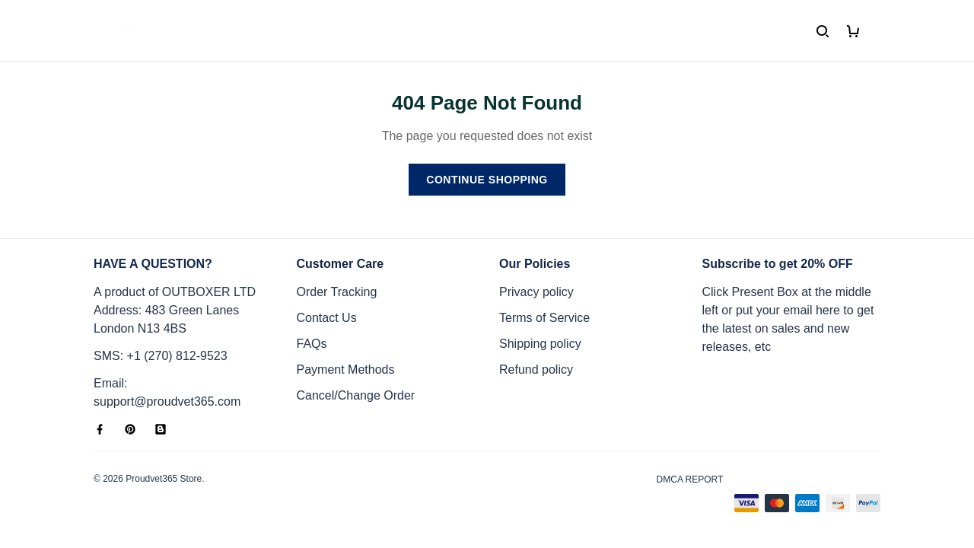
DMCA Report (690, 479)
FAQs (312, 343)
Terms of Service (544, 317)
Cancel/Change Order (356, 395)
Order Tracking (337, 291)
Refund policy (536, 369)
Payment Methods (346, 369)
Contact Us (327, 317)
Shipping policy (540, 343)
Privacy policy (536, 291)
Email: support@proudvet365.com (167, 392)
